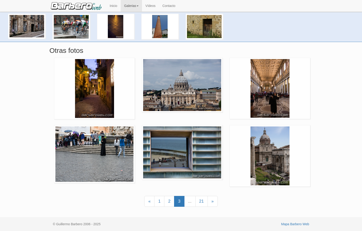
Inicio (113, 6)
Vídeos (150, 6)
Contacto (168, 6)
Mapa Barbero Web (295, 224)
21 (201, 201)
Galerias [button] (131, 6)
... (190, 201)
